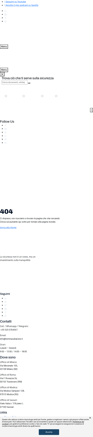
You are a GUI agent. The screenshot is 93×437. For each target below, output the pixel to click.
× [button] (90, 418)
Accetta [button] (49, 432)
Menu (4, 46)
